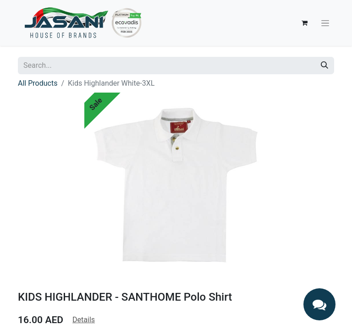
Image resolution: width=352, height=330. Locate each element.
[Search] (324, 65)
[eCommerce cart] (304, 23)
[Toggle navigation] (325, 23)
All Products (37, 83)
